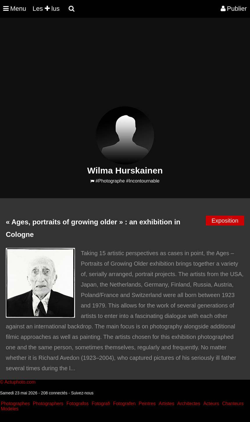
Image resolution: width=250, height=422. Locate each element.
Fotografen (124, 403)
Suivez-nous (82, 393)
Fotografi (101, 403)
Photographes (15, 403)
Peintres (147, 403)
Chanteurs (233, 403)
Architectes (188, 403)
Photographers (48, 403)
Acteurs (211, 403)
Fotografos (78, 403)
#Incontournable (143, 180)
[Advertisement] (106, 65)
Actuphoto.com (19, 382)
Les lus (46, 8)
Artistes (166, 403)
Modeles (9, 408)
